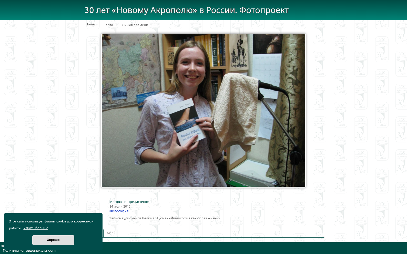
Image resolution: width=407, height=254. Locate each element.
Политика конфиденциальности (29, 250)
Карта (108, 25)
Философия (119, 211)
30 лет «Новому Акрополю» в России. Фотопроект (186, 10)
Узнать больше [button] (35, 228)
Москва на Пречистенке (129, 202)
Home (90, 24)
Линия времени (135, 25)
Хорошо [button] (53, 240)
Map (110, 233)
